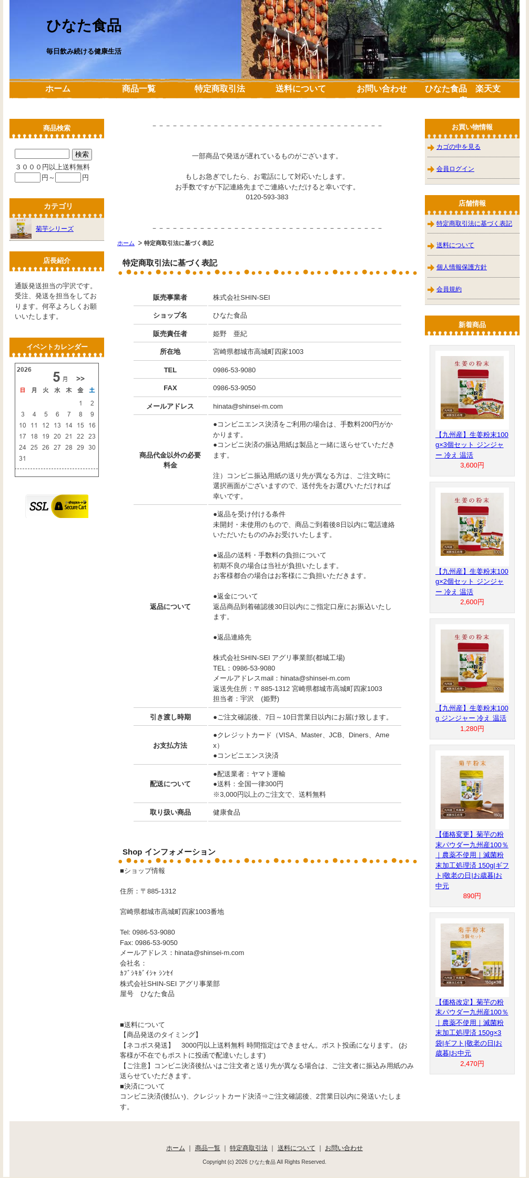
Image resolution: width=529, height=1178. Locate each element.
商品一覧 (139, 88)
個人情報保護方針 (461, 266)
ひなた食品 (83, 25)
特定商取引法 (220, 88)
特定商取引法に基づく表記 (474, 223)
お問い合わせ (382, 88)
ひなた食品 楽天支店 (463, 94)
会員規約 (449, 289)
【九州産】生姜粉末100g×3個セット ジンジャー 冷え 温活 (471, 445)
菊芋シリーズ (42, 228)
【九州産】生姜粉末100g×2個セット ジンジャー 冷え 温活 (471, 581)
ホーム (57, 88)
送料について (301, 88)
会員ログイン (455, 168)
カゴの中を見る (458, 146)
